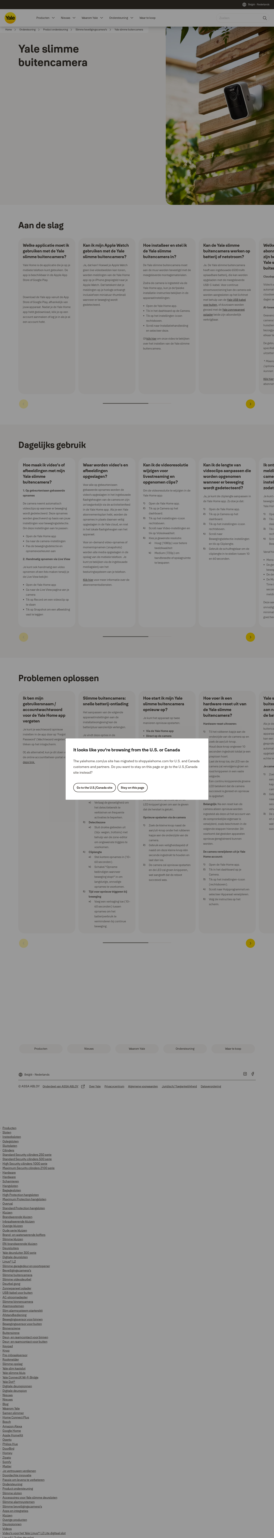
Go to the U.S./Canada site (94, 787)
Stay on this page (132, 787)
